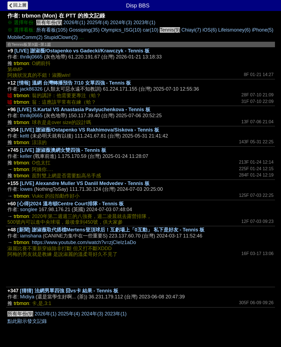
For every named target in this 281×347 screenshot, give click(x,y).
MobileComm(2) (25, 37)
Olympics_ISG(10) (121, 30)
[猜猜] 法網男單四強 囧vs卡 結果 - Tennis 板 (69, 290)
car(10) (150, 30)
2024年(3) (121, 22)
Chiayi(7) (191, 30)
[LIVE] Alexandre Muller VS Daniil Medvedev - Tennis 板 (85, 183)
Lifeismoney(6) (234, 30)
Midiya (27, 297)
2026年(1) (74, 22)
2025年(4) (98, 22)
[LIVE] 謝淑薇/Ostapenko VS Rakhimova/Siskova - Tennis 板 (89, 130)
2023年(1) (144, 22)
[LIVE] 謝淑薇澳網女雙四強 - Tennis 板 (63, 150)
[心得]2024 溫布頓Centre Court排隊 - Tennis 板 (70, 203)
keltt (24, 136)
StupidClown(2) (61, 37)
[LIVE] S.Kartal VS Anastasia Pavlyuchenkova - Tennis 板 (83, 109)
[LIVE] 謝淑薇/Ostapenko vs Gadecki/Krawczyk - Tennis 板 (82, 51)
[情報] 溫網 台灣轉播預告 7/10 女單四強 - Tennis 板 (74, 83)
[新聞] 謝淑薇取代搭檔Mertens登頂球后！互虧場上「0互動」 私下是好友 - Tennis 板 (111, 230)
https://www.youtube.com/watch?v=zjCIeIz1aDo (84, 242)
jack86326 (31, 89)
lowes (26, 189)
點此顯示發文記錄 (27, 321)
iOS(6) (210, 30)
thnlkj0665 (31, 57)
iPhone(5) (262, 30)
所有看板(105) (52, 30)
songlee (28, 209)
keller (26, 156)
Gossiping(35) (84, 30)
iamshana (30, 236)
